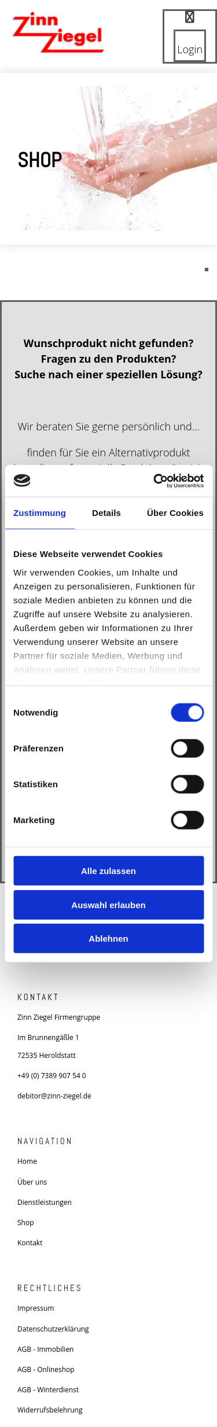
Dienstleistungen (44, 1202)
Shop (25, 1222)
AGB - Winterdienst (48, 1390)
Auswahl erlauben (108, 904)
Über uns (32, 1182)
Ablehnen (108, 938)
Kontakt (29, 1243)
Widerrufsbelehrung (49, 1410)
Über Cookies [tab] (175, 513)
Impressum (35, 1308)
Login (190, 49)
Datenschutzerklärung (53, 1329)
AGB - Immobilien (45, 1349)
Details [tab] (106, 513)
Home (27, 1161)
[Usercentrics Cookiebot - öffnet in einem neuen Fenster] (154, 480)
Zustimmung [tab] (39, 513)
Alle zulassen (108, 871)
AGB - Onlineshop (46, 1369)
